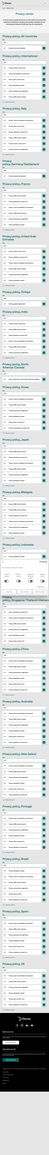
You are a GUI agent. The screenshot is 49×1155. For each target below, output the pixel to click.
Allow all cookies (40, 591)
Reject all (9, 591)
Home (3, 8)
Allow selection (24, 591)
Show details (40, 587)
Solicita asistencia (11, 1060)
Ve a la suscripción (11, 1042)
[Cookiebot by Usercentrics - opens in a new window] (40, 562)
